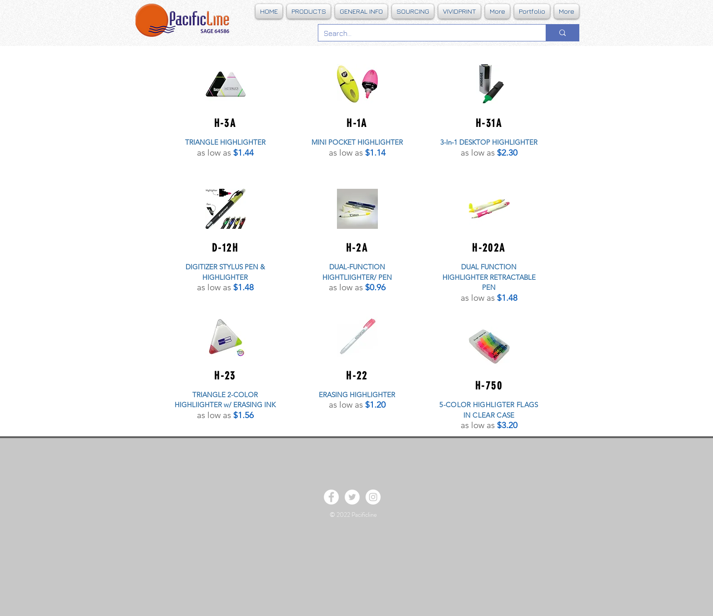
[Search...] (425, 33)
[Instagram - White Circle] (373, 497)
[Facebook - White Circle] (331, 497)
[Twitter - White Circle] (352, 497)
